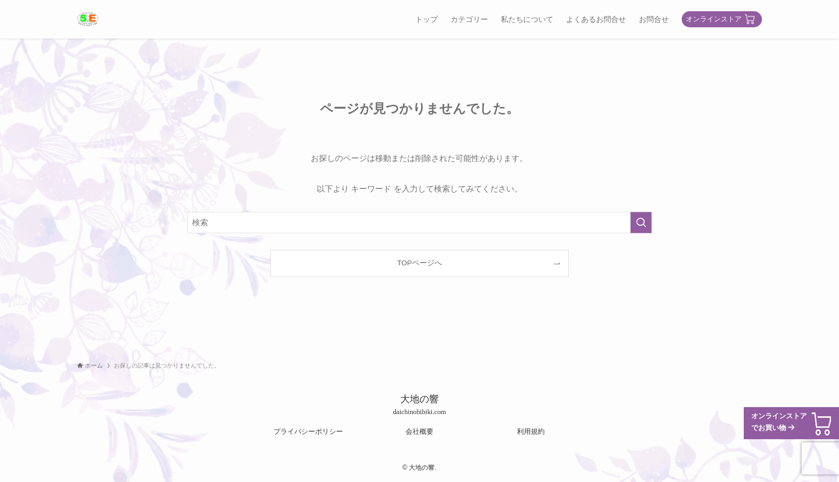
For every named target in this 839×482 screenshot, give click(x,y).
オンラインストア (714, 19)
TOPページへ (419, 263)
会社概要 (419, 431)
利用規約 (531, 431)
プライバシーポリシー (308, 431)
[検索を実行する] (641, 222)
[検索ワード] (419, 222)
